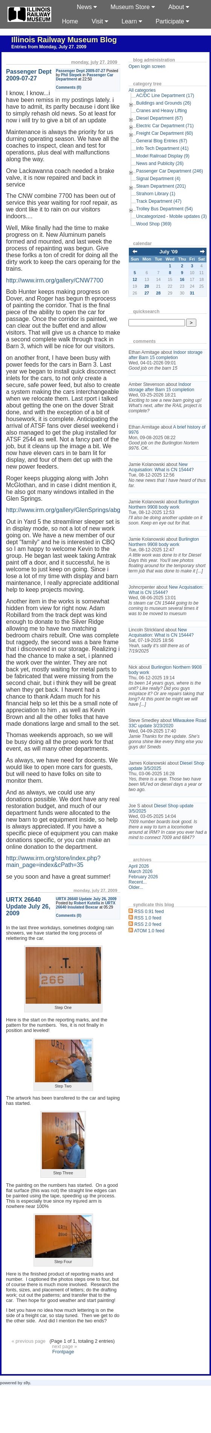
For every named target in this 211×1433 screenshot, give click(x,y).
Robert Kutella (87, 903)
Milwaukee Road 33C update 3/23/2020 (167, 723)
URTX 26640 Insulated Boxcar (85, 905)
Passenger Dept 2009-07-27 (80, 71)
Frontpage (63, 1351)
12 (135, 279)
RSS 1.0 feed (148, 918)
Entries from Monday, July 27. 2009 (48, 46)
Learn (132, 21)
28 (158, 293)
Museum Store (132, 7)
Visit (100, 21)
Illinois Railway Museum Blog (64, 39)
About (178, 7)
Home (70, 21)
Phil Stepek (71, 75)
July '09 (168, 252)
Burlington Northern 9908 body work (163, 504)
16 (182, 279)
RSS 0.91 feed (149, 911)
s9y (26, 1383)
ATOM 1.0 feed (149, 930)
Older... (135, 887)
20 (147, 286)
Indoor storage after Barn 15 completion (165, 355)
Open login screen (146, 66)
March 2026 (140, 871)
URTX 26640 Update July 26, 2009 (86, 899)
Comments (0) (68, 87)
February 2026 (143, 876)
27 (147, 293)
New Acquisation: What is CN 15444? (161, 467)
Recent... (137, 882)
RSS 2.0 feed (148, 924)
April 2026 (138, 866)
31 (192, 293)
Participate (172, 21)
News (87, 7)
